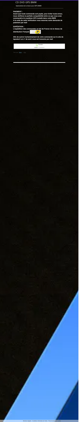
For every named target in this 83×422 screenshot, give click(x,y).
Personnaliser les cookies (54, 421)
